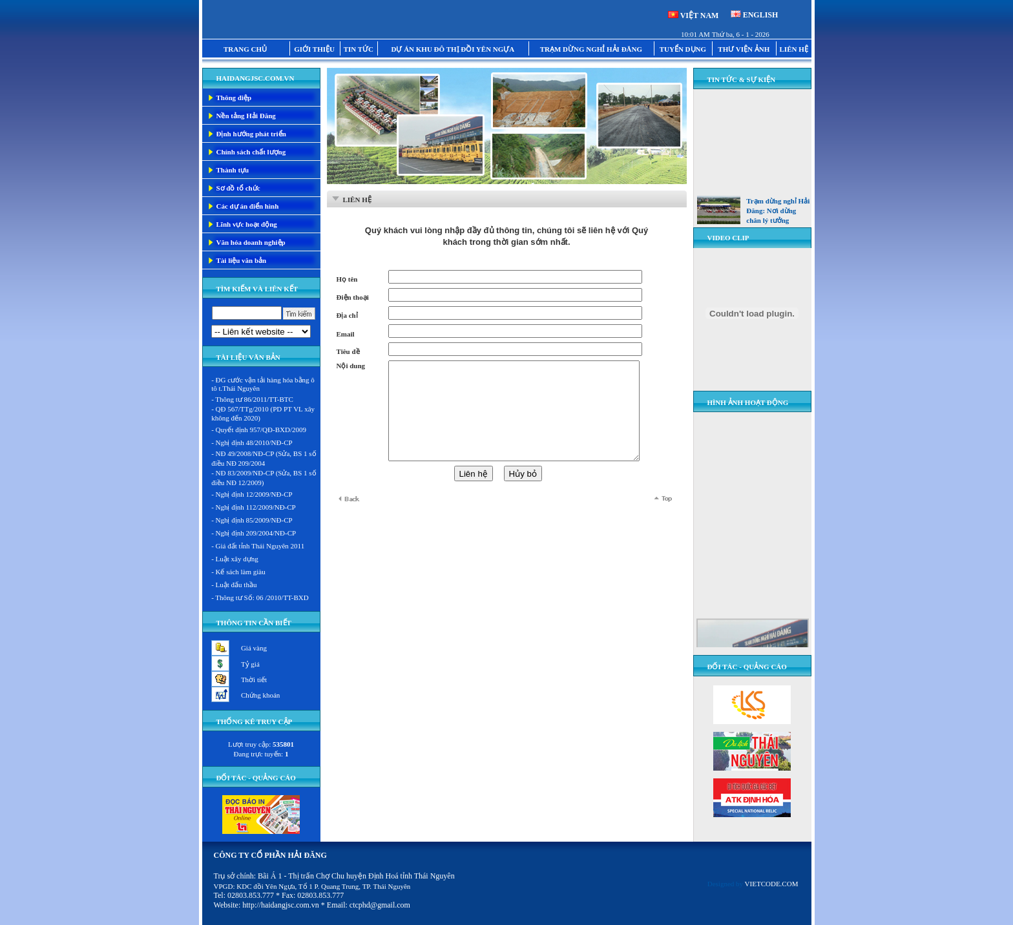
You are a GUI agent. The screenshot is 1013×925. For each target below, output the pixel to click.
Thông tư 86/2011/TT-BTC (254, 399)
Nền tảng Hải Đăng (246, 116)
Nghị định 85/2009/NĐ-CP (254, 520)
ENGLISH (760, 14)
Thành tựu (232, 170)
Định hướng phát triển (251, 134)
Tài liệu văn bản (241, 260)
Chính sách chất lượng (251, 152)
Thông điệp (234, 97)
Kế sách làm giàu (241, 572)
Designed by (753, 884)
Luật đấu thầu (236, 584)
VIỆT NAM (699, 15)
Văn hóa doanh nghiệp (251, 242)
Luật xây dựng (237, 559)
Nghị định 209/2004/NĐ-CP (256, 533)
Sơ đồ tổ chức (238, 188)
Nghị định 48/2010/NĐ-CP (254, 442)
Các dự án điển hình (247, 206)
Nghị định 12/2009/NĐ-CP (254, 494)
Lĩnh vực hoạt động (246, 224)
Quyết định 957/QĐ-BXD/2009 (261, 429)
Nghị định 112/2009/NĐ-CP (256, 507)
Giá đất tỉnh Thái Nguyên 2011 (260, 546)
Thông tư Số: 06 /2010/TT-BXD (261, 597)
